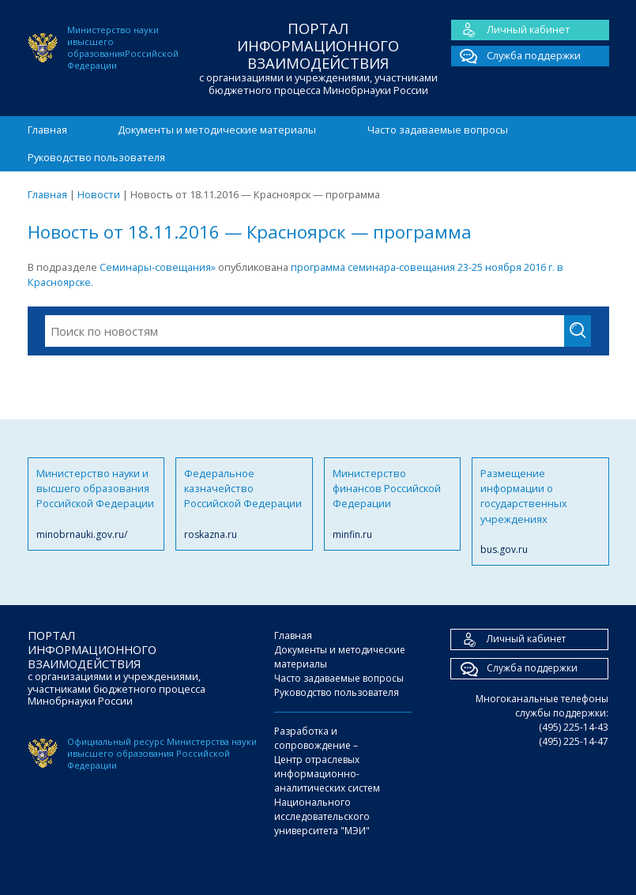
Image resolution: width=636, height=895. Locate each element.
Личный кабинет (510, 30)
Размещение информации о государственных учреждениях (540, 512)
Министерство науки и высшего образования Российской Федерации (96, 504)
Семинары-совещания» (158, 267)
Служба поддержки (516, 56)
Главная (47, 129)
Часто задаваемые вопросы (437, 129)
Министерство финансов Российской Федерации (393, 504)
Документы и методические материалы (217, 129)
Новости (98, 194)
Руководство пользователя (96, 157)
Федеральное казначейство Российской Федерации (244, 504)
